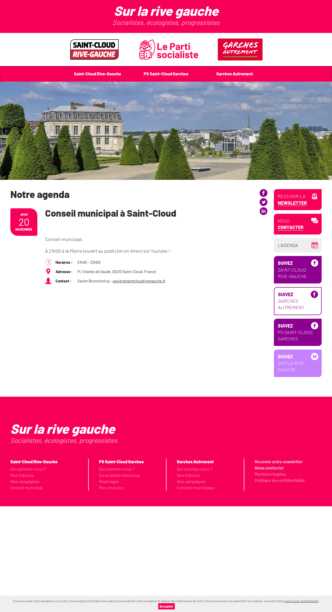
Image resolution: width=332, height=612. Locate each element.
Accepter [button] (166, 606)
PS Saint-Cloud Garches (295, 438)
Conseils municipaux (196, 593)
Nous (290, 224)
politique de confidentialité (301, 601)
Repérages (109, 587)
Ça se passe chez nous (119, 580)
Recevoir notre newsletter (279, 567)
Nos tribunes (22, 580)
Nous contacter (269, 573)
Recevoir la (292, 199)
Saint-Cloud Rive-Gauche (292, 375)
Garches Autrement (291, 406)
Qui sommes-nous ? (28, 574)
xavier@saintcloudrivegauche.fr (139, 281)
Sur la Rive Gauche (291, 469)
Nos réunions (111, 593)
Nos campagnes (24, 587)
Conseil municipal (26, 593)
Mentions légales (270, 579)
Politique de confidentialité (280, 585)
